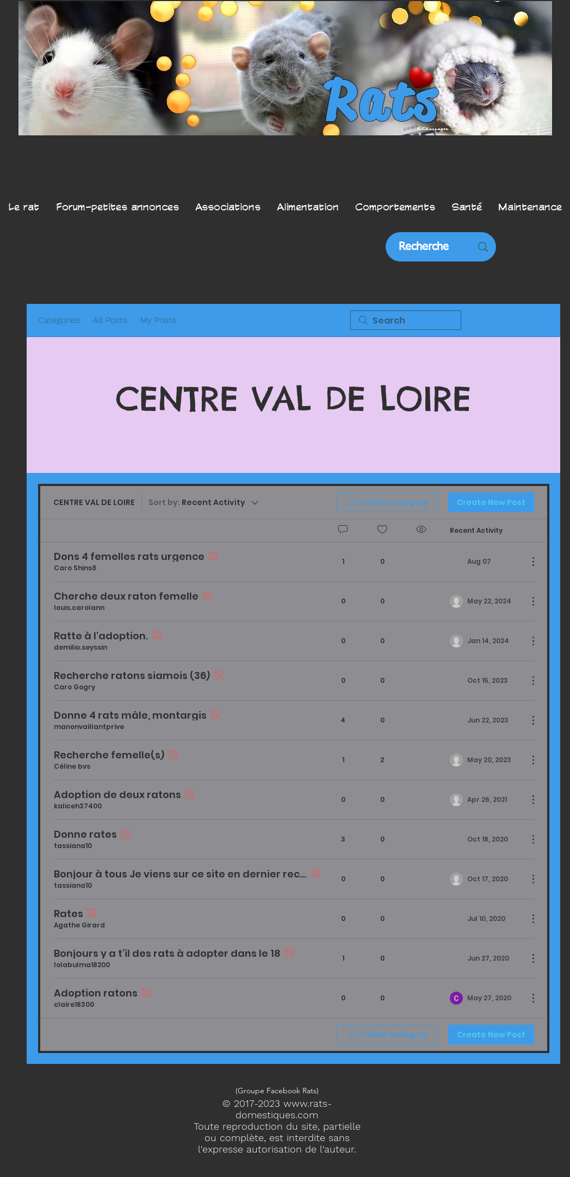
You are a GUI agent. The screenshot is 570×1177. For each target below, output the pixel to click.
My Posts (158, 320)
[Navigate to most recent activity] (485, 561)
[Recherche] (423, 246)
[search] (405, 320)
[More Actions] (527, 561)
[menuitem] (386, 502)
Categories (59, 320)
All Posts (110, 320)
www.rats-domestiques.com (284, 1109)
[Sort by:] (204, 502)
